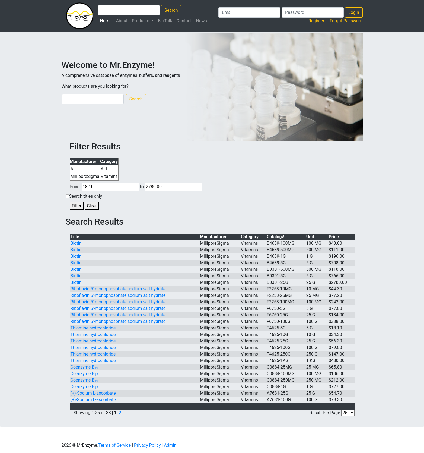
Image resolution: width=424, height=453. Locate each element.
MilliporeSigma (85, 176)
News (201, 20)
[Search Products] (129, 10)
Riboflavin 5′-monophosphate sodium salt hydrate (118, 288)
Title (75, 236)
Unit (310, 236)
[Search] (93, 99)
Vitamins (109, 176)
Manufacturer (213, 236)
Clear (92, 205)
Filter (77, 205)
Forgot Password (346, 20)
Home (107, 20)
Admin (170, 445)
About (121, 20)
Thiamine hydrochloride (93, 328)
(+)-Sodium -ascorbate (93, 393)
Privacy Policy (147, 445)
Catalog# (275, 236)
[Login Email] (249, 12)
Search (171, 10)
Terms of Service (114, 445)
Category (250, 236)
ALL (74, 168)
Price (334, 236)
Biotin (76, 243)
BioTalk (165, 20)
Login (353, 12)
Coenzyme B (84, 367)
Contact (184, 20)
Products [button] (141, 20)
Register (316, 20)
